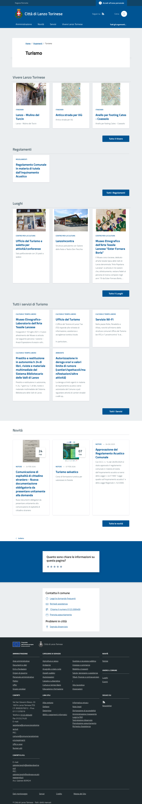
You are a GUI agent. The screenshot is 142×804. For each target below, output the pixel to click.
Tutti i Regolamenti (115, 192)
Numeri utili (17, 748)
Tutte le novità (116, 523)
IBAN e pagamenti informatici (55, 714)
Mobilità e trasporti (80, 668)
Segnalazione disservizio (82, 720)
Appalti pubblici (49, 672)
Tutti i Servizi (115, 411)
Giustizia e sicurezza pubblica (84, 661)
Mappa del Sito (80, 793)
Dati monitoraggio (20, 793)
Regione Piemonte (21, 3)
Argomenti (37, 43)
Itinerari (20, 109)
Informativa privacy (80, 702)
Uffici (15, 684)
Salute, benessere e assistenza (85, 672)
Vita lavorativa (78, 684)
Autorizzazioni (48, 676)
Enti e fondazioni (20, 668)
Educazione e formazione (53, 688)
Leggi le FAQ (77, 717)
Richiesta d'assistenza (81, 726)
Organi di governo (20, 672)
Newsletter (107, 705)
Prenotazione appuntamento (84, 723)
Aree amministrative (21, 661)
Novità (41, 24)
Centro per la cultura (25, 235)
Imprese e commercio (81, 664)
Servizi (53, 24)
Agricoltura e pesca (50, 661)
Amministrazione (24, 24)
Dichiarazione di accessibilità (84, 710)
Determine (47, 710)
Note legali (76, 706)
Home (28, 43)
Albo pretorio (48, 702)
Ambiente (60, 352)
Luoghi (105, 677)
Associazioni (77, 688)
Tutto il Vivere (116, 138)
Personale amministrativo (23, 676)
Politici (15, 680)
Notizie (19, 466)
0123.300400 (26, 714)
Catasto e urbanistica (51, 680)
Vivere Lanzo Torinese (72, 24)
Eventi (105, 681)
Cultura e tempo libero (26, 314)
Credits (59, 793)
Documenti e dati (20, 664)
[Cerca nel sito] (123, 14)
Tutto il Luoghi (116, 293)
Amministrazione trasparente (84, 714)
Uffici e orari (17, 744)
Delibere (46, 706)
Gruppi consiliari (19, 688)
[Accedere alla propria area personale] (111, 3)
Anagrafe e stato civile (52, 668)
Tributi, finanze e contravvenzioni (85, 678)
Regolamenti (21, 159)
